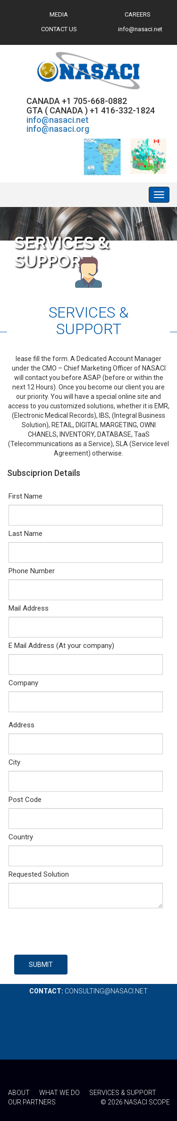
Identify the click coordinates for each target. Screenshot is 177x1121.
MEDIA (59, 14)
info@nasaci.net (140, 29)
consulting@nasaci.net (106, 991)
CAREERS (138, 14)
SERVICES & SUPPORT (122, 1092)
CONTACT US (59, 29)
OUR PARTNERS (32, 1102)
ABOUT (19, 1092)
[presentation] (86, 931)
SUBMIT (41, 964)
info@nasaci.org (57, 129)
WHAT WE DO (59, 1092)
